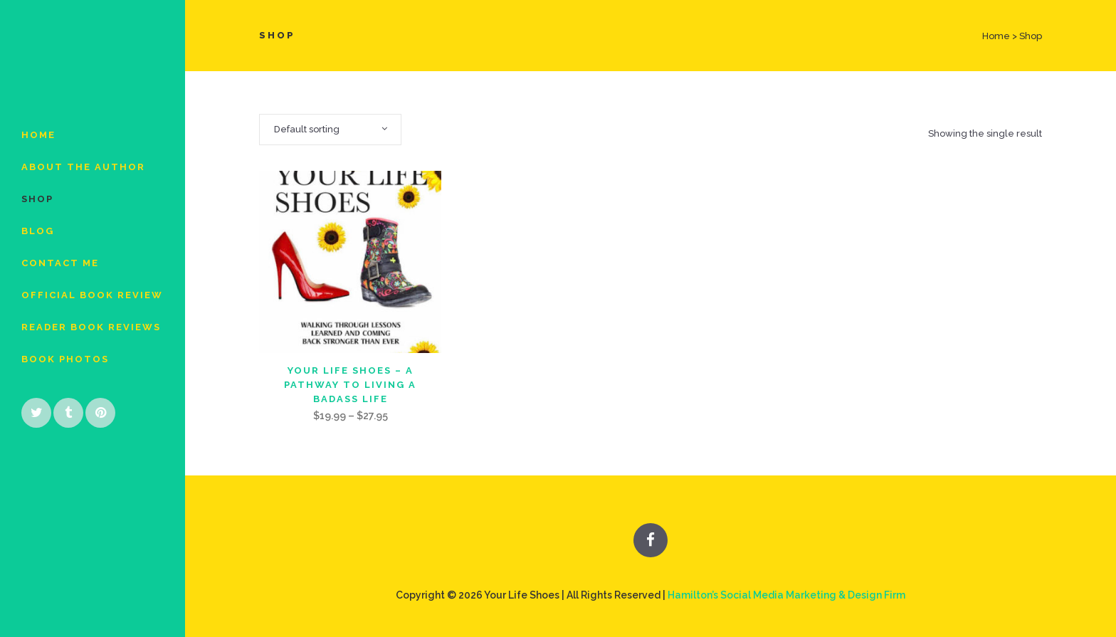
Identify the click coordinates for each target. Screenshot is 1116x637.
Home (996, 36)
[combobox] (330, 129)
